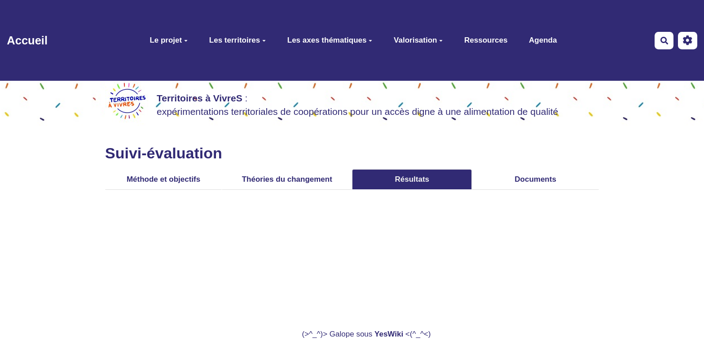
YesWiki (388, 334)
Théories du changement (287, 179)
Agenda (543, 40)
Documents (535, 179)
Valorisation (418, 40)
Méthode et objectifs (163, 179)
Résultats (412, 179)
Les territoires (237, 40)
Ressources (485, 40)
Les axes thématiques (330, 40)
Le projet (169, 40)
